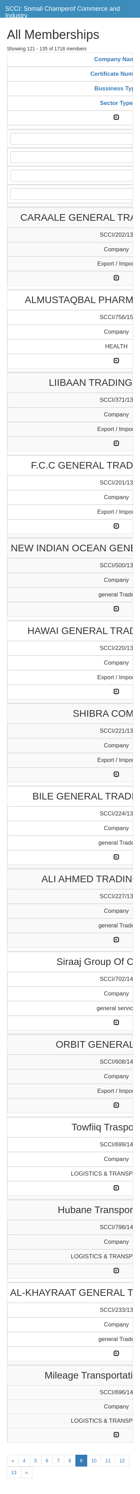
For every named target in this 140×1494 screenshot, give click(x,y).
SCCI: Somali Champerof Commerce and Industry (62, 11)
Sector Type (116, 103)
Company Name (116, 59)
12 (122, 1460)
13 (14, 1472)
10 (94, 1460)
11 (108, 1460)
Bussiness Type (116, 88)
